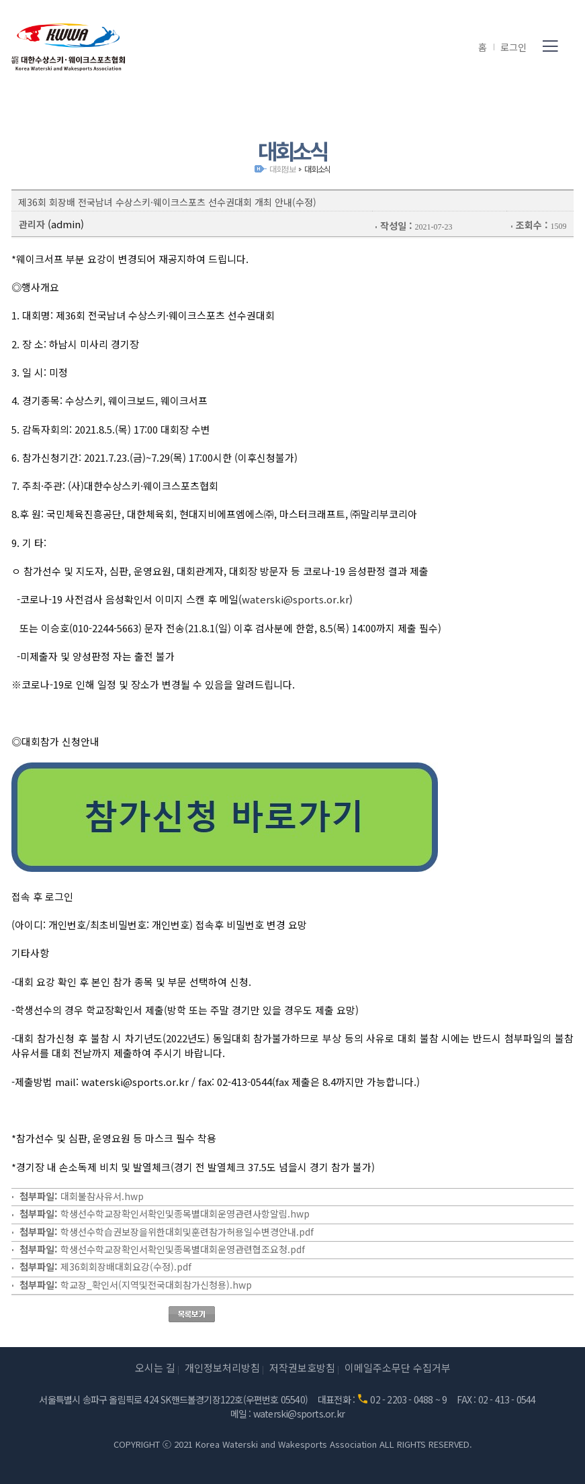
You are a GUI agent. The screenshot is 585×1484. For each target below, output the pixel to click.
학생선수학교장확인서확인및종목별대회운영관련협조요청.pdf (182, 1249)
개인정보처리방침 (222, 1368)
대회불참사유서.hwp (102, 1196)
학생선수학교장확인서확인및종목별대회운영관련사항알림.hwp (185, 1213)
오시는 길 (155, 1368)
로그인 (513, 47)
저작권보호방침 (302, 1368)
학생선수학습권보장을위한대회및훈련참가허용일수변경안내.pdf (187, 1231)
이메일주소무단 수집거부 (398, 1368)
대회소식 (317, 169)
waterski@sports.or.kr (295, 599)
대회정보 (282, 169)
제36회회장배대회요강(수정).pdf (125, 1266)
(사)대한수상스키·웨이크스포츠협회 (68, 47)
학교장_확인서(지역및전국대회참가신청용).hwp (156, 1284)
